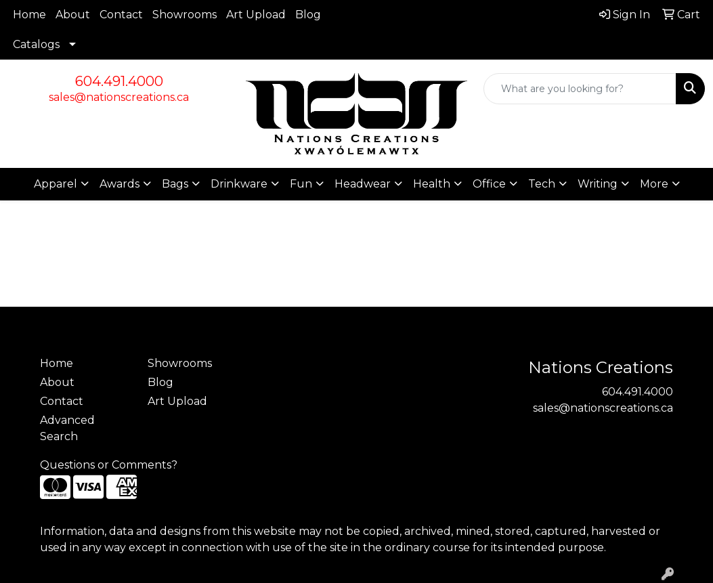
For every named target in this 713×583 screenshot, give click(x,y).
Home (29, 14)
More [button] (654, 183)
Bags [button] (175, 183)
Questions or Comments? (108, 464)
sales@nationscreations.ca (119, 97)
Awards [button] (119, 183)
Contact (121, 14)
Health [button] (431, 183)
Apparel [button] (55, 183)
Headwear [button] (362, 183)
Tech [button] (541, 183)
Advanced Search (67, 428)
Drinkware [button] (239, 183)
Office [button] (489, 183)
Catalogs (36, 44)
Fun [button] (301, 183)
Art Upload (256, 14)
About (73, 14)
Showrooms (184, 14)
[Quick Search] (579, 88)
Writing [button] (598, 183)
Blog (308, 14)
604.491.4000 (119, 81)
